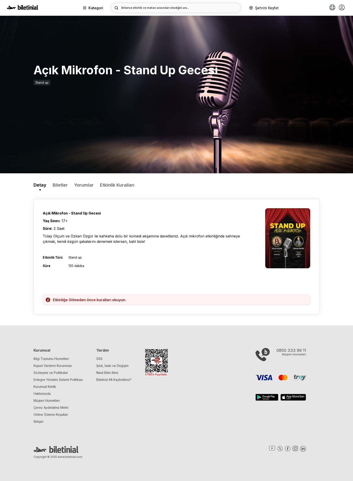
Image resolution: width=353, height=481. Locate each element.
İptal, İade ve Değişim (112, 366)
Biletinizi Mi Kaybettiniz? (113, 380)
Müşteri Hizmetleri (47, 400)
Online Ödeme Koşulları (51, 414)
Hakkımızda (42, 393)
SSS (99, 359)
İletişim (38, 421)
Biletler (60, 185)
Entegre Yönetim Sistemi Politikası (58, 380)
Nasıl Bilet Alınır (107, 373)
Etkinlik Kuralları (117, 185)
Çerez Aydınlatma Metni (51, 407)
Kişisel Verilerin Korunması (53, 366)
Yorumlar (84, 185)
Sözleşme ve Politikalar (51, 373)
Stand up (42, 82)
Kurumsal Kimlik (45, 386)
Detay (40, 185)
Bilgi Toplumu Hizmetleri (51, 359)
